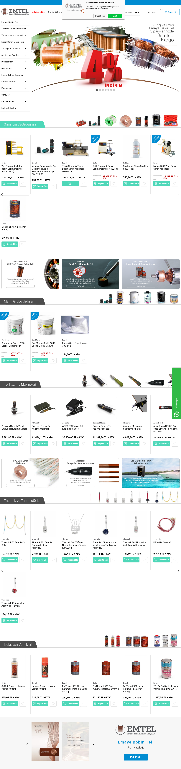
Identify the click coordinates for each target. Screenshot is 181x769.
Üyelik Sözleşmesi (40, 728)
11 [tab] (95, 711)
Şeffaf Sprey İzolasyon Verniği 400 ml (13, 547)
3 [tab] (74, 711)
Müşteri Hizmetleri (70, 737)
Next (93, 598)
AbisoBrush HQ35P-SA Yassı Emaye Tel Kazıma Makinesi (165, 360)
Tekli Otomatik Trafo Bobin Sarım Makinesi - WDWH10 (43, 169)
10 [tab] (92, 711)
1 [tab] (67, 711)
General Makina (99, 354)
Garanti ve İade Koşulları (43, 737)
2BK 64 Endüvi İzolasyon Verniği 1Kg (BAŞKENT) (165, 547)
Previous (26, 598)
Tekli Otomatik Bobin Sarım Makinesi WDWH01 (75, 167)
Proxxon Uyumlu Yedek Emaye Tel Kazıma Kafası (14, 358)
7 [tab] (84, 711)
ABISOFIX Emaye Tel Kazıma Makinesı (72, 358)
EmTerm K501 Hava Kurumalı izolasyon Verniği (133, 548)
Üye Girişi (96, 728)
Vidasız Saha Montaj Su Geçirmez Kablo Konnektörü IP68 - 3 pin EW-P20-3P (13, 170)
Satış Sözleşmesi (40, 733)
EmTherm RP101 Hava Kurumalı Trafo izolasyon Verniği (75, 548)
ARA (137, 12)
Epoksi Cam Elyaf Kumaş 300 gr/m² (74, 281)
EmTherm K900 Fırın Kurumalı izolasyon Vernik (103, 548)
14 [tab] (102, 711)
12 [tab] (97, 711)
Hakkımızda (6, 724)
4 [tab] (77, 711)
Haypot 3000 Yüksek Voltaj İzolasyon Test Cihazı (164, 169)
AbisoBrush (158, 354)
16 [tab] (108, 711)
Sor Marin (5, 276)
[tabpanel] (39, 669)
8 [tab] (87, 711)
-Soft (76, 766)
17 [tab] (110, 711)
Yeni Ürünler (67, 728)
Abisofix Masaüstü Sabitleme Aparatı (132, 358)
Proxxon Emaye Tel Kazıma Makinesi (41, 358)
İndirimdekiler (38, 12)
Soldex (95, 163)
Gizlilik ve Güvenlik (40, 741)
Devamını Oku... (40, 699)
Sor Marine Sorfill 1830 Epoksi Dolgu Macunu (43, 281)
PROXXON (36, 354)
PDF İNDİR (135, 611)
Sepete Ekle (12, 186)
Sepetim (66, 741)
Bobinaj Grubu (55, 12)
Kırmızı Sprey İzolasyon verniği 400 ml (44, 547)
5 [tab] (79, 711)
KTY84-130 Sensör (163, 468)
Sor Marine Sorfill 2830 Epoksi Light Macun (13, 281)
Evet (115, 16)
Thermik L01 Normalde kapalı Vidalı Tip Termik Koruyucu (73, 471)
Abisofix (65, 354)
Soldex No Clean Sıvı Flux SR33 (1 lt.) (105, 167)
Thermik (5, 465)
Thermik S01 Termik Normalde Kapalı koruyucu (11, 471)
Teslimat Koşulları (40, 724)
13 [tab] (100, 711)
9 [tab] (90, 711)
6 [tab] (82, 711)
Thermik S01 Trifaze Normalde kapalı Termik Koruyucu (44, 471)
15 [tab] (105, 711)
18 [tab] (113, 711)
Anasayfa (66, 724)
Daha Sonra (100, 16)
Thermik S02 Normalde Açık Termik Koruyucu (104, 469)
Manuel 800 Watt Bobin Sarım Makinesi (135, 167)
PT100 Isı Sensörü (132, 468)
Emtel (3, 163)
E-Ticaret (82, 766)
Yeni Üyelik (97, 724)
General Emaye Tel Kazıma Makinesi (102, 358)
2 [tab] (72, 711)
